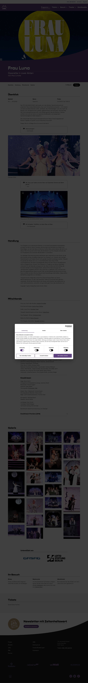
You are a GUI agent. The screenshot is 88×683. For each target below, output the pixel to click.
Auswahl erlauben (44, 355)
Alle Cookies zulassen (63, 355)
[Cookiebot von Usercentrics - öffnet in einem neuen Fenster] (66, 326)
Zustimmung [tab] (25, 330)
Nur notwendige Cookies (25, 355)
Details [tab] (44, 330)
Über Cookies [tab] (63, 330)
